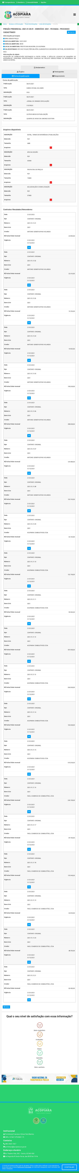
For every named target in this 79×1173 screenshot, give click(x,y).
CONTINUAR (69, 1167)
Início (5, 24)
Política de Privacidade (24, 1167)
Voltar (6, 1007)
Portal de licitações (31, 24)
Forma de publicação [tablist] (20, 76)
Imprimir (71, 32)
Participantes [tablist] (58, 72)
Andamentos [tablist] (39, 67)
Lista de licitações (45, 24)
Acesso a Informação (16, 24)
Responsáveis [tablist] (58, 76)
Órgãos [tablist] (20, 72)
